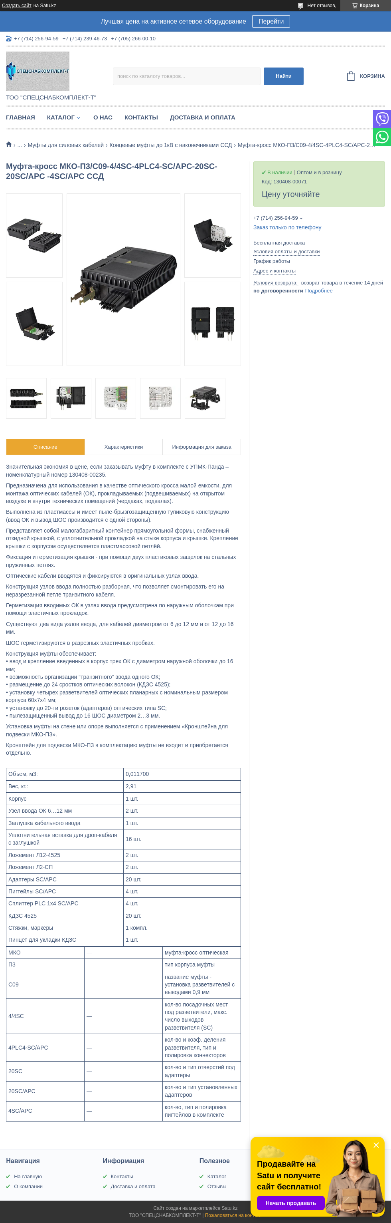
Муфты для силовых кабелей (66, 145)
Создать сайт (17, 5)
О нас (103, 117)
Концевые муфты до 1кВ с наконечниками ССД (171, 145)
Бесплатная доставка (279, 243)
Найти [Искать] (284, 76)
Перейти (271, 21)
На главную (28, 1176)
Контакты (141, 117)
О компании (28, 1186)
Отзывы (217, 1186)
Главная (20, 117)
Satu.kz (229, 1208)
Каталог (61, 117)
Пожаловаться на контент (233, 1215)
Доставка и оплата (202, 117)
